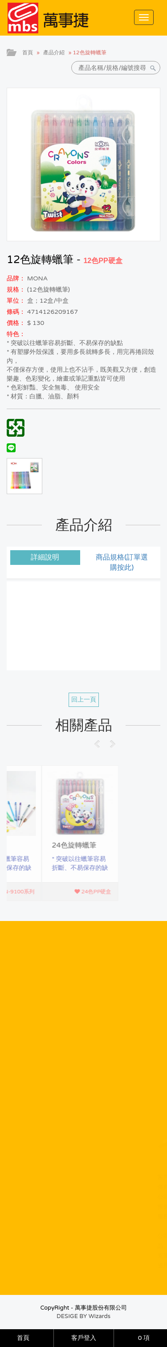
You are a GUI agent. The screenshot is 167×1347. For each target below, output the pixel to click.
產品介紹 (54, 52)
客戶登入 (83, 1338)
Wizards (99, 1316)
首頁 (27, 52)
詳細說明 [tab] (45, 557)
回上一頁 (83, 699)
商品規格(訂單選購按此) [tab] (122, 562)
